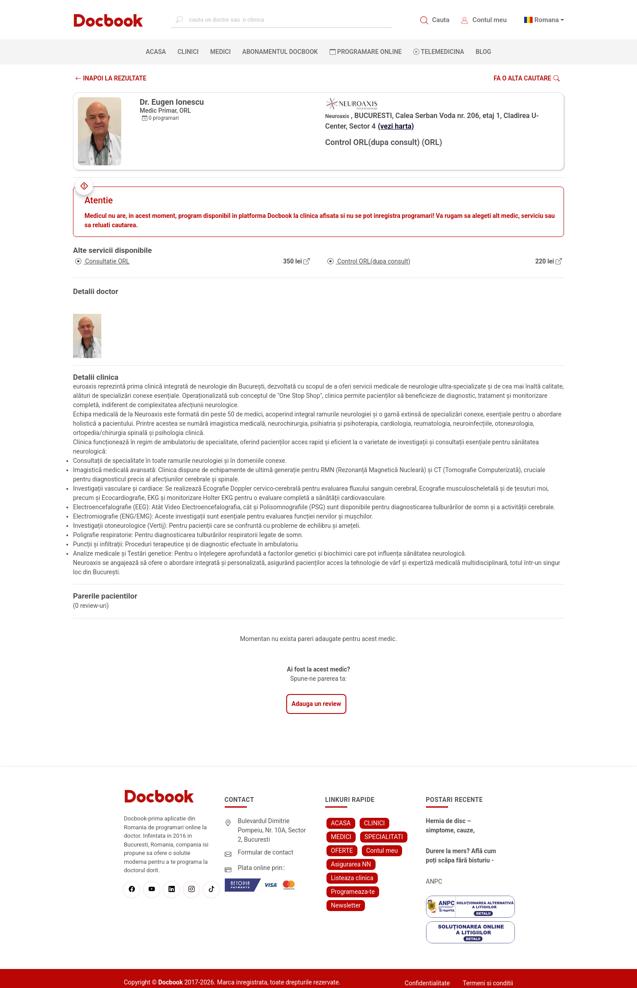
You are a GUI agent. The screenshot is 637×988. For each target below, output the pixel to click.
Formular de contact (266, 852)
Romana (546, 20)
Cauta (440, 20)
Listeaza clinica (352, 877)
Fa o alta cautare (527, 78)
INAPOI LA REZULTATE (110, 78)
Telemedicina (438, 51)
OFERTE (342, 850)
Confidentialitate (427, 983)
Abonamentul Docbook (280, 51)
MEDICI (220, 51)
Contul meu (489, 20)
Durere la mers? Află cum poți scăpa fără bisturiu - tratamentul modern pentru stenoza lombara (461, 856)
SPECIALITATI (384, 836)
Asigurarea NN (351, 864)
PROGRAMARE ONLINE (366, 51)
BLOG (483, 51)
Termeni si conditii (488, 983)
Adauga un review (316, 703)
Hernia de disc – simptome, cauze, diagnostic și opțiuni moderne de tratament (457, 826)
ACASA (158, 51)
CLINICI (188, 51)
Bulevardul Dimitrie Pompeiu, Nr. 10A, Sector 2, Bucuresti (272, 830)
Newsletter (346, 905)
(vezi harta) (396, 126)
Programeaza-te (353, 891)
